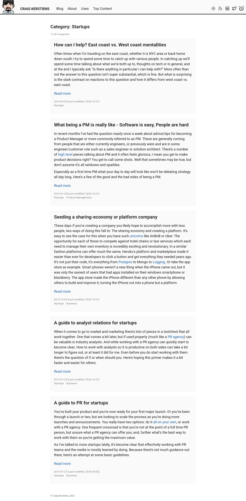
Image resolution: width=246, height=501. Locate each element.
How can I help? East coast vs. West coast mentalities (110, 45)
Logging (159, 262)
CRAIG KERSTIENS (34, 9)
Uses (85, 9)
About (72, 9)
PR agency (176, 337)
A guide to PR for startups (81, 403)
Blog (59, 9)
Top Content (102, 9)
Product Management (78, 197)
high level (65, 154)
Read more (62, 93)
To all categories (59, 34)
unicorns (136, 236)
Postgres (125, 262)
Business (71, 303)
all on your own (164, 422)
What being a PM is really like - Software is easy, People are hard (121, 125)
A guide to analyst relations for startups (95, 323)
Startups (59, 105)
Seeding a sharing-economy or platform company (105, 217)
